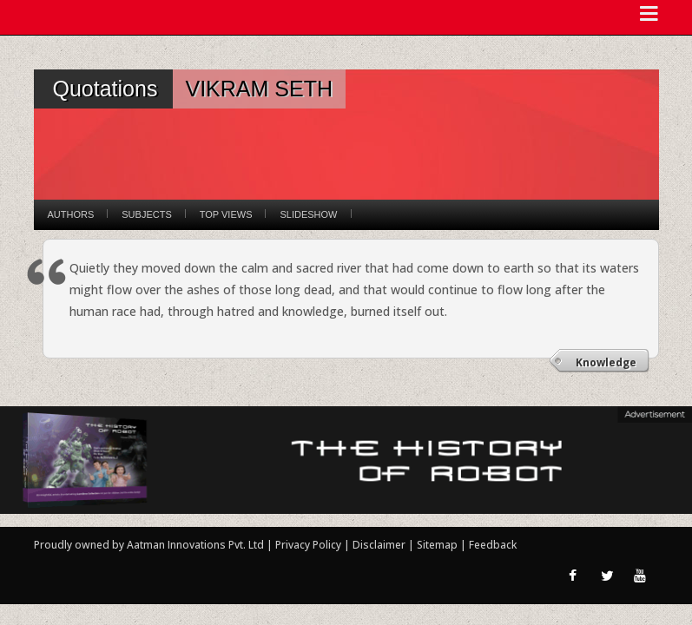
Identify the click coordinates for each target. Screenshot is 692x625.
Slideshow (308, 214)
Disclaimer (379, 544)
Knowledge (606, 362)
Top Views (226, 214)
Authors (71, 214)
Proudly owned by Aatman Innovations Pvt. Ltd (149, 544)
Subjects (146, 214)
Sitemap (438, 544)
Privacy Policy (309, 544)
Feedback (493, 544)
